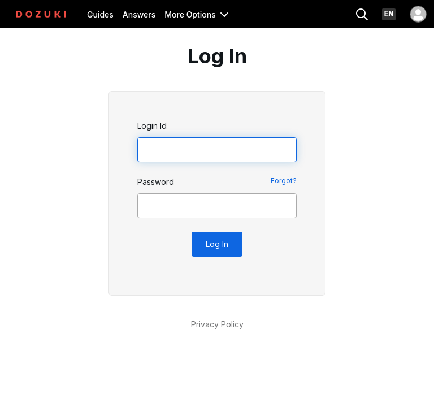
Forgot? (284, 180)
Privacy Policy (217, 324)
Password (155, 182)
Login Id (152, 126)
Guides (100, 14)
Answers (139, 14)
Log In (217, 244)
